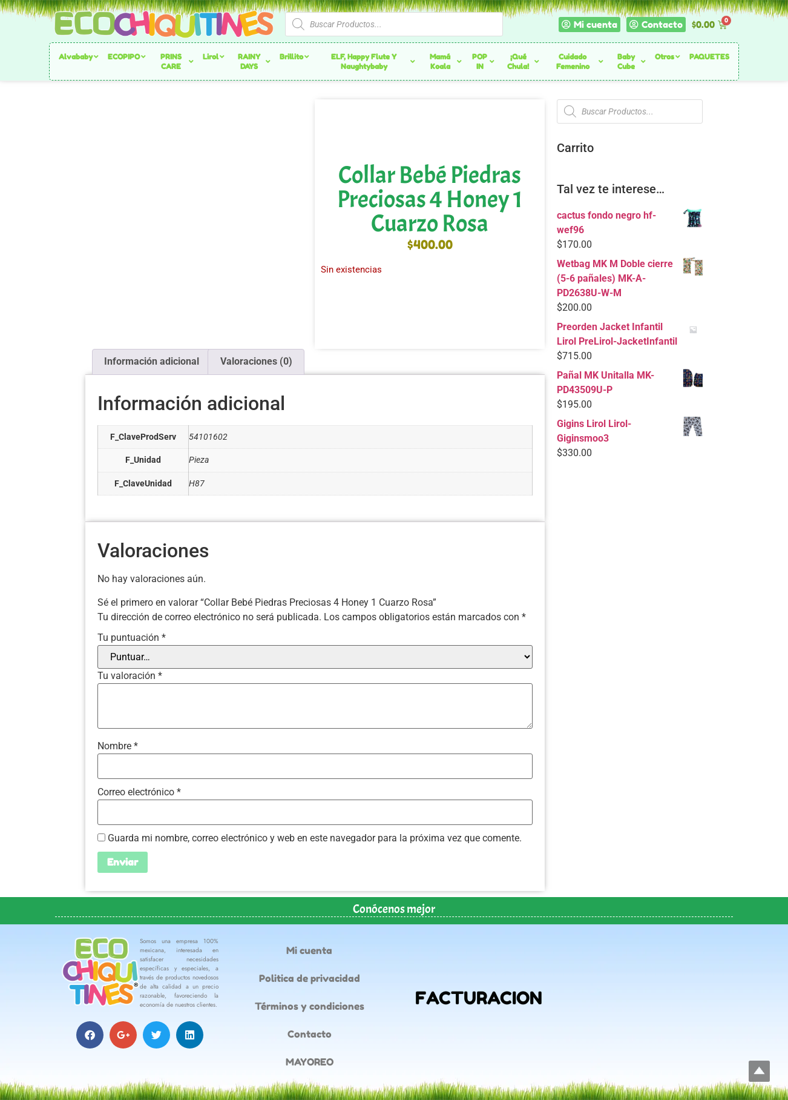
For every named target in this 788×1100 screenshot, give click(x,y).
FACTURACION (478, 998)
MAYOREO (309, 1062)
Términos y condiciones (309, 1006)
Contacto (309, 1034)
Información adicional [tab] (151, 361)
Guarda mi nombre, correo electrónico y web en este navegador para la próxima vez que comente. (315, 838)
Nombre (117, 746)
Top (759, 1071)
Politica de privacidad (309, 978)
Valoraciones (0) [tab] (256, 361)
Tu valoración (129, 676)
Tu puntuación (131, 638)
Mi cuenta (309, 950)
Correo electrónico (139, 792)
